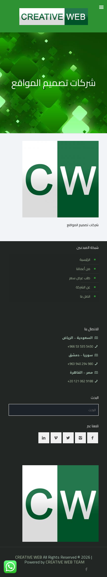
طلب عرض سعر (79, 278)
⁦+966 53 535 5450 (80, 346)
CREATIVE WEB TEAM (65, 562)
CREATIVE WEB (28, 557)
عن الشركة (83, 287)
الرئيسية (85, 259)
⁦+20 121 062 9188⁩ (80, 381)
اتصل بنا (85, 296)
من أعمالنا (83, 269)
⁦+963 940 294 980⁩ (80, 364)
